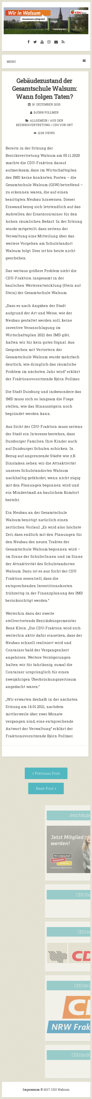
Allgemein (29, 120)
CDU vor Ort (53, 125)
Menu (46, 61)
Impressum (31, 1089)
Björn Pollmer (36, 112)
